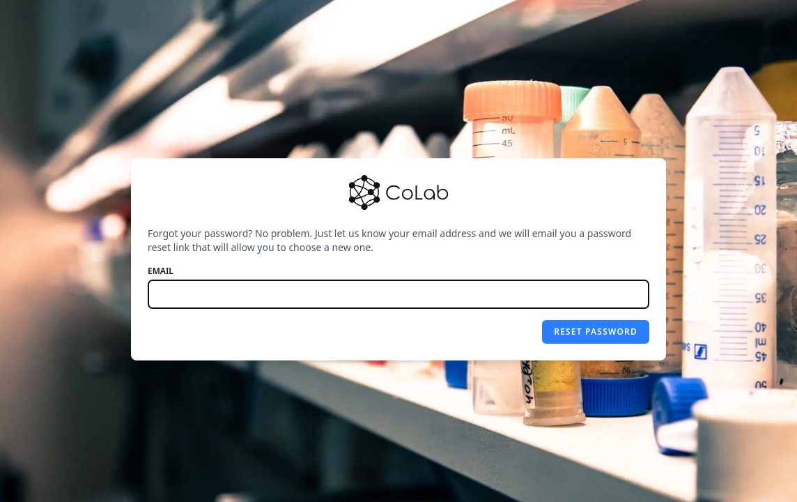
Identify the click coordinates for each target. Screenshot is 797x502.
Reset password (595, 331)
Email (160, 271)
